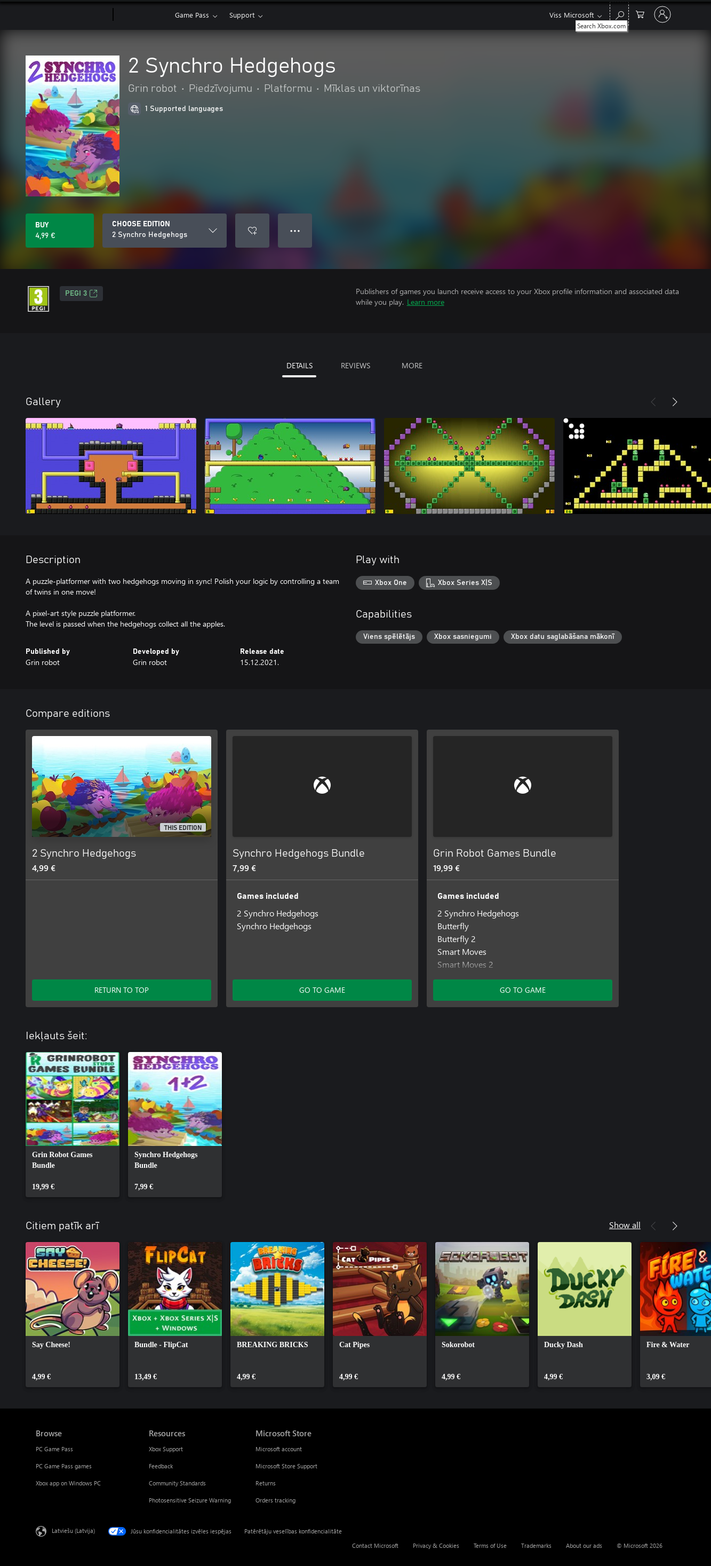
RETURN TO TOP (121, 990)
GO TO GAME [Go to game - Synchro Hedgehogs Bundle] (322, 990)
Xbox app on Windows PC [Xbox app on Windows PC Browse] (68, 1483)
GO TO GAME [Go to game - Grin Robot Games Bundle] (523, 990)
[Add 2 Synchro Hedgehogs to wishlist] (252, 230)
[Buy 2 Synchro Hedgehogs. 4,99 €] (60, 230)
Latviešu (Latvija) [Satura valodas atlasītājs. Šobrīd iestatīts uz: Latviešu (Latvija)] (73, 1530)
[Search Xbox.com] (619, 14)
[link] (72, 1124)
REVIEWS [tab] (355, 365)
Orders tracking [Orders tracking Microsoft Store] (275, 1500)
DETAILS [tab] (299, 365)
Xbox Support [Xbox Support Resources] (166, 1448)
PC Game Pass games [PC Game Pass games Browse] (64, 1465)
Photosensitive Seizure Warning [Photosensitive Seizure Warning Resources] (190, 1500)
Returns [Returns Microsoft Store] (265, 1483)
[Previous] (653, 401)
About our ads (584, 1545)
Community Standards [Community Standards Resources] (177, 1483)
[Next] (674, 401)
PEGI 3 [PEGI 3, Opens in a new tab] (81, 293)
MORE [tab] (412, 365)
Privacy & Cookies (436, 1545)
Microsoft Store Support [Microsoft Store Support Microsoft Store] (286, 1465)
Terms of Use (490, 1545)
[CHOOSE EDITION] (164, 230)
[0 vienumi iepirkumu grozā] (640, 13)
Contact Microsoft (375, 1545)
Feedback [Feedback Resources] (161, 1465)
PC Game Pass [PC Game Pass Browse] (54, 1448)
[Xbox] (142, 15)
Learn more (425, 302)
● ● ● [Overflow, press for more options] (295, 230)
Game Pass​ (192, 14)
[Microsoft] (72, 15)
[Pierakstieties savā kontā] (662, 14)
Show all (625, 1224)
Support (241, 14)
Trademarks (536, 1545)
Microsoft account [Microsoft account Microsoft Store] (278, 1448)
